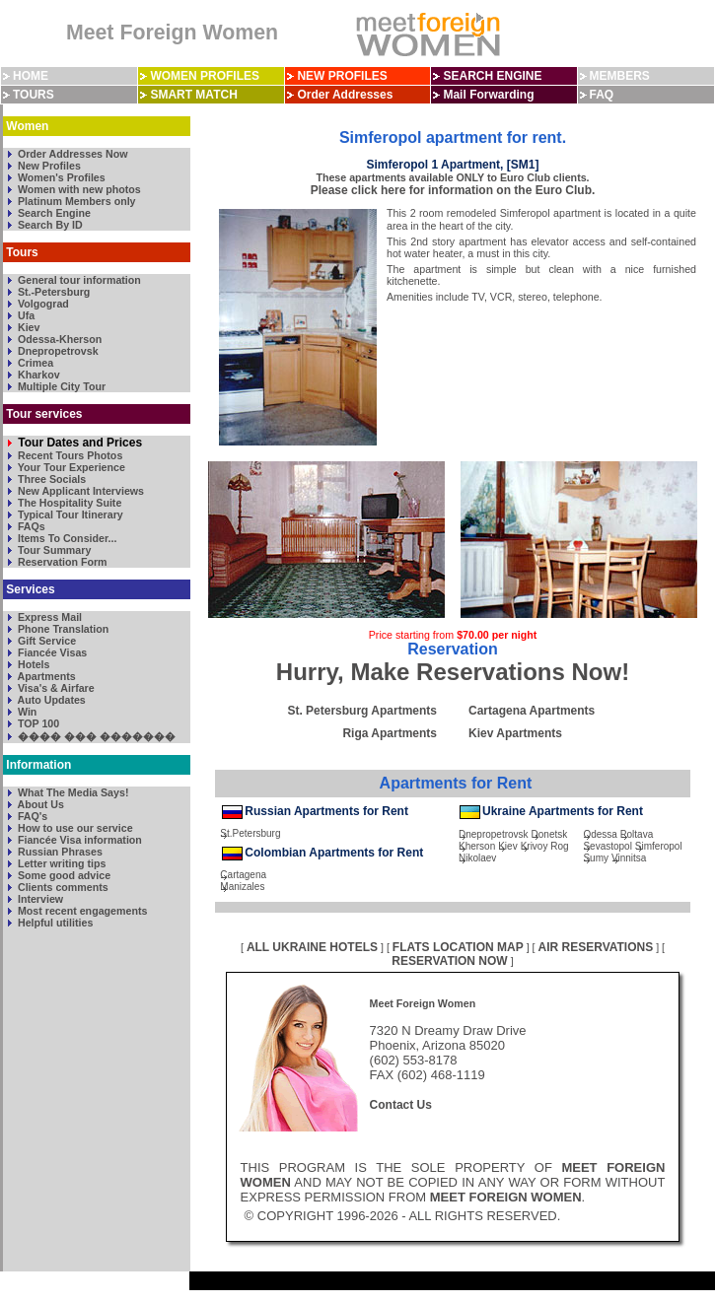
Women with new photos (78, 189)
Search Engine (53, 213)
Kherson (477, 846)
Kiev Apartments (515, 733)
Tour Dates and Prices (78, 442)
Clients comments (61, 887)
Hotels (32, 664)
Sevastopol (607, 846)
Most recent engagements (81, 911)
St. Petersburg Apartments (362, 711)
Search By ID (49, 225)
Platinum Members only (75, 201)
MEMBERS (620, 76)
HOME (30, 76)
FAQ (602, 95)
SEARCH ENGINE (492, 76)
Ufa (25, 315)
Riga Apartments (389, 733)
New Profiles (48, 165)
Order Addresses (345, 95)
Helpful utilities (54, 922)
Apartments (45, 676)
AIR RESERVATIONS (596, 947)
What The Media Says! (71, 792)
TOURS (33, 95)
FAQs (30, 526)
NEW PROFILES (342, 76)
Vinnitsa (628, 858)
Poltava (636, 834)
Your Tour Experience (70, 467)
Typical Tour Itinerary (69, 514)
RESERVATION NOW (449, 961)
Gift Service (45, 641)
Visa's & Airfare (55, 688)
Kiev (27, 327)
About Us (39, 804)
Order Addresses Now (71, 154)
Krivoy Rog (545, 846)
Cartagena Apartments (531, 711)
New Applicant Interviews (79, 491)
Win (25, 712)
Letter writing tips (60, 863)
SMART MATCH (193, 95)
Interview (39, 899)
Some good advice (62, 875)
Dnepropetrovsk (57, 351)
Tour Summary (53, 550)
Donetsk (550, 834)
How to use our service (74, 828)
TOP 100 (37, 723)
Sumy (595, 858)
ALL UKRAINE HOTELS (312, 947)
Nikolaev (477, 858)
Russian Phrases (59, 851)
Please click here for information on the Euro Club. (453, 190)
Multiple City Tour (60, 386)
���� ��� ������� (95, 736)
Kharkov (37, 374)
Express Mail (48, 617)
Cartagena (243, 874)
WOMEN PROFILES (204, 76)
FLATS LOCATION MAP (458, 947)
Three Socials (50, 479)
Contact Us (401, 1105)
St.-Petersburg (52, 292)
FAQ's (31, 816)
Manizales (242, 886)
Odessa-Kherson (58, 339)
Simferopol (658, 846)
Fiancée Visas (51, 652)
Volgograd (42, 303)
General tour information (78, 280)
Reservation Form (61, 562)
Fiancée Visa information (78, 840)
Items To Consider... (65, 538)
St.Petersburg (250, 833)
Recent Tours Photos (68, 455)
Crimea (34, 363)
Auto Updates (50, 700)
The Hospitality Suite (68, 503)
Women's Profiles (60, 177)
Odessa (599, 834)
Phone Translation (61, 629)
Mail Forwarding (488, 95)
